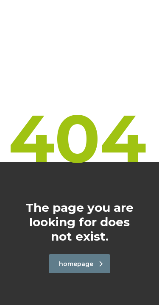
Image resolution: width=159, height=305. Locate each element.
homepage (81, 264)
